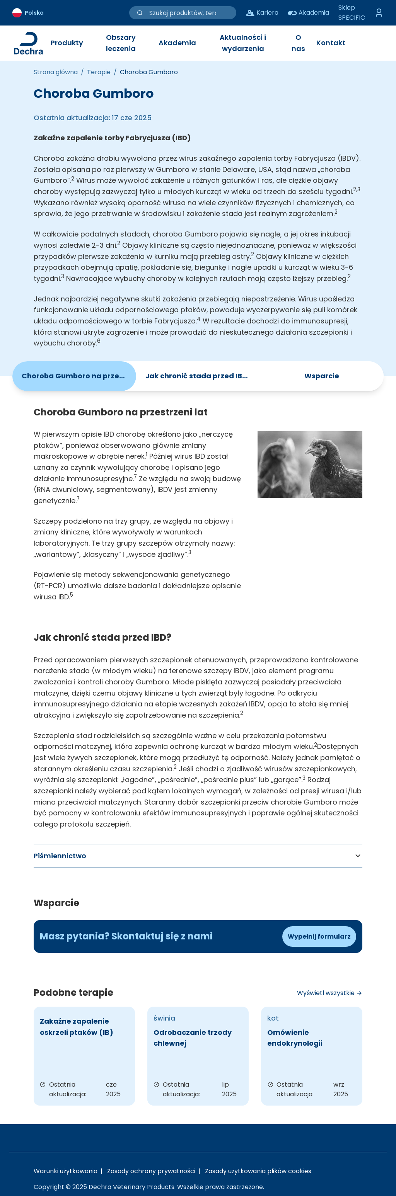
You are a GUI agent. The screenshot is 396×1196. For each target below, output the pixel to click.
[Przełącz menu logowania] (379, 13)
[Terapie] (98, 72)
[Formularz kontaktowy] (319, 936)
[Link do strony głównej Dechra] (28, 43)
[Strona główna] (55, 72)
